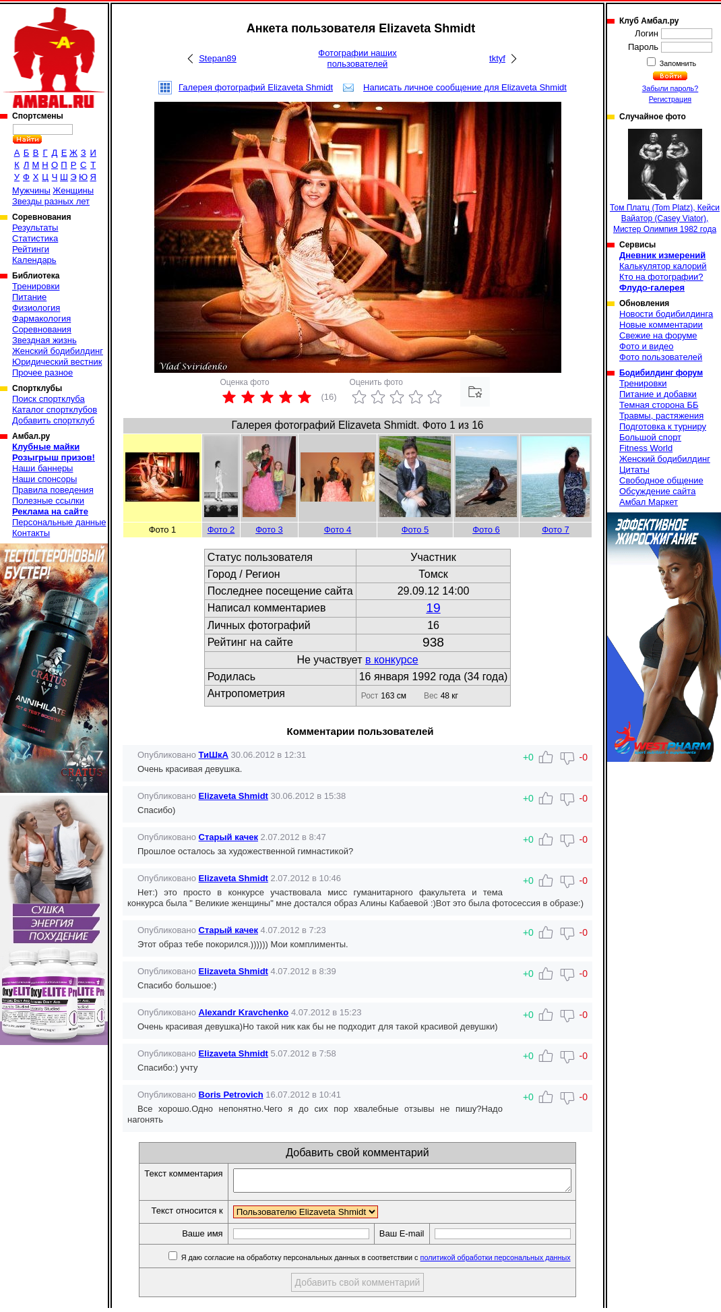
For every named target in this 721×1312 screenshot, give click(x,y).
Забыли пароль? (670, 88)
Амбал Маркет (648, 502)
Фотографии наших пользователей (357, 58)
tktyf (497, 58)
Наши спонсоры (44, 479)
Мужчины (31, 190)
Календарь (34, 260)
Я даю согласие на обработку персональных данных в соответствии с (391, 1261)
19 (433, 608)
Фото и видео (646, 346)
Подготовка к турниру (662, 426)
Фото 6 (486, 530)
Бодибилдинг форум (661, 373)
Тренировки (35, 286)
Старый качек (228, 837)
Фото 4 (338, 530)
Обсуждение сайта (657, 491)
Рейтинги (30, 249)
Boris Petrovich (231, 1095)
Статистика (35, 238)
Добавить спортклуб (53, 420)
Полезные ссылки (48, 501)
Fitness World (645, 448)
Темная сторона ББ (659, 405)
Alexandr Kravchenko (244, 1012)
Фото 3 (269, 530)
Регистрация (670, 99)
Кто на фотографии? (661, 277)
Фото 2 (221, 530)
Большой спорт (650, 437)
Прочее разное (42, 372)
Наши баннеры (42, 468)
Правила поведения (53, 490)
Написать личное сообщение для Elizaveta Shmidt (465, 87)
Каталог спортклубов (54, 410)
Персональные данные (59, 522)
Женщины (73, 190)
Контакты (31, 533)
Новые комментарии (661, 325)
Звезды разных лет (51, 201)
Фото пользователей (660, 357)
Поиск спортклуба (48, 399)
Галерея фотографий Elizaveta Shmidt (256, 87)
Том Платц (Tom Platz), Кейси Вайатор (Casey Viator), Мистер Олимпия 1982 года (665, 181)
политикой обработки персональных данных (512, 1261)
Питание (29, 297)
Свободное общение (661, 480)
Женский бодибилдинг (57, 351)
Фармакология (41, 319)
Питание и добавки (658, 394)
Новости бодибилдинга (666, 314)
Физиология (36, 308)
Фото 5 (415, 530)
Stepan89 (218, 58)
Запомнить (677, 63)
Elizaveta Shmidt (233, 796)
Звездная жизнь (44, 340)
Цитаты (634, 470)
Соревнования (41, 329)
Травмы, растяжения (661, 416)
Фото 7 (555, 530)
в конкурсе (391, 659)
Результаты (35, 227)
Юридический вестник (57, 362)
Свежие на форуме (658, 335)
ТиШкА (213, 755)
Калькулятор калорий (663, 266)
